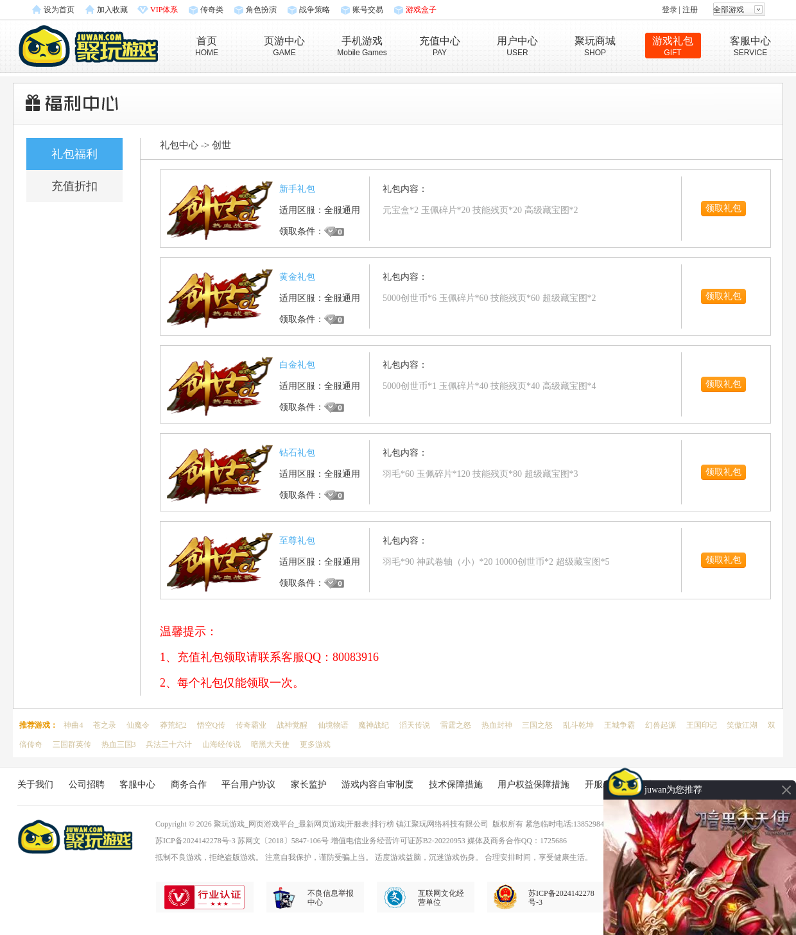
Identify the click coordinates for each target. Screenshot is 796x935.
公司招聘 (87, 784)
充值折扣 (74, 186)
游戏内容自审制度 (377, 784)
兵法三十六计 (169, 744)
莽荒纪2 (173, 725)
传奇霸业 (251, 725)
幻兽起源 (660, 725)
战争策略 (314, 9)
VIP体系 (164, 9)
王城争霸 (619, 725)
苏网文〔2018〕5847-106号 (283, 840)
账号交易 (367, 9)
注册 (690, 9)
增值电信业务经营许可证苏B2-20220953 (398, 840)
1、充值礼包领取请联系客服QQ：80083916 (269, 657)
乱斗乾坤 (578, 725)
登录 (669, 9)
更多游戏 (315, 744)
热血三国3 (118, 744)
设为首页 (59, 9)
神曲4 (73, 725)
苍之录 (104, 725)
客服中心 (137, 784)
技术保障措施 (456, 784)
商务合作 (189, 784)
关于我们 (35, 784)
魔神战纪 (373, 725)
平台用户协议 (248, 784)
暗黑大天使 (270, 744)
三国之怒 (537, 725)
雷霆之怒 (455, 725)
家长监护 (309, 784)
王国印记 (701, 725)
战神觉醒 (292, 725)
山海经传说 (221, 744)
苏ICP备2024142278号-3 (195, 840)
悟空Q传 (211, 725)
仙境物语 (333, 725)
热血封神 (496, 725)
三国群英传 (72, 744)
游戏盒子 (421, 9)
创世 (221, 145)
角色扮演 (261, 9)
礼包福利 (74, 154)
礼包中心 (179, 145)
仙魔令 (138, 725)
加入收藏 (112, 9)
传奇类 (211, 9)
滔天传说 (414, 725)
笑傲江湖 (742, 725)
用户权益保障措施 (533, 784)
